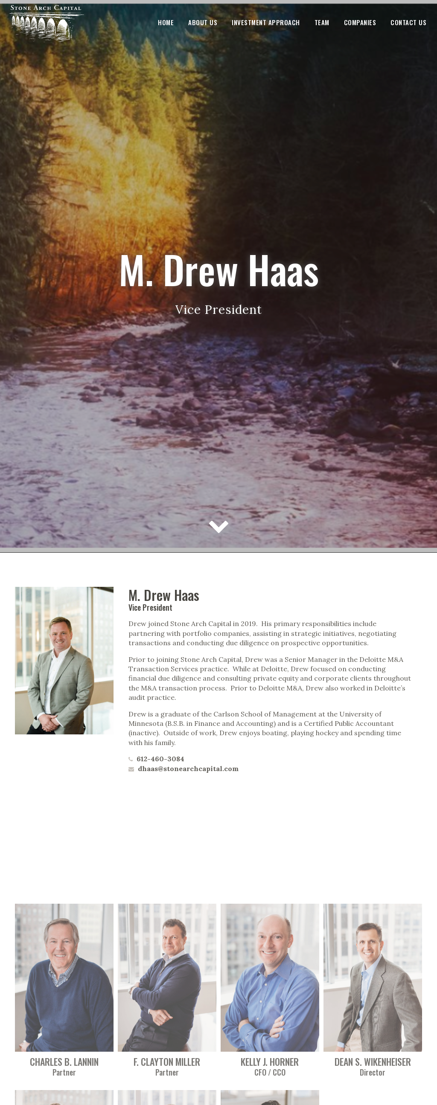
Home (166, 22)
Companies (360, 22)
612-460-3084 (159, 758)
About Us (202, 22)
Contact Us (408, 22)
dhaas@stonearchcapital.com (187, 768)
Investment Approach (266, 22)
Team (322, 22)
